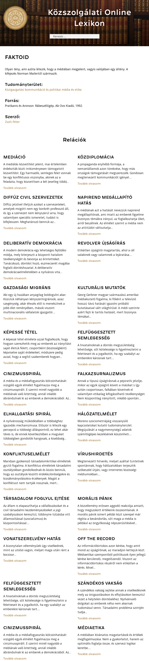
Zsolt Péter (12, 122)
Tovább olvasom (15, 188)
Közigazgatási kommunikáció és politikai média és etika (43, 90)
